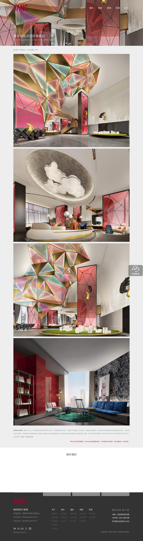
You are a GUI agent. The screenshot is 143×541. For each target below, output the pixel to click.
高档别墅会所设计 (55, 433)
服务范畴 (73, 513)
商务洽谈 (92, 513)
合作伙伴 (73, 517)
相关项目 (71, 454)
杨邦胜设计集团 (17, 430)
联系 (118, 8)
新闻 (109, 8)
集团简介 (55, 513)
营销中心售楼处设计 (44, 433)
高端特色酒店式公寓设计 (68, 433)
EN (126, 8)
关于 (82, 8)
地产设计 (64, 517)
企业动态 (83, 513)
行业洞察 (83, 521)
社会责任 (55, 528)
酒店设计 (64, 513)
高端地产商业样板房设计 (31, 433)
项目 (91, 8)
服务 (100, 8)
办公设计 (64, 521)
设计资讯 (83, 517)
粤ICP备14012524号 (19, 532)
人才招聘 (92, 517)
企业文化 (55, 525)
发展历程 (55, 517)
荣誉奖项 (55, 521)
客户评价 (73, 521)
